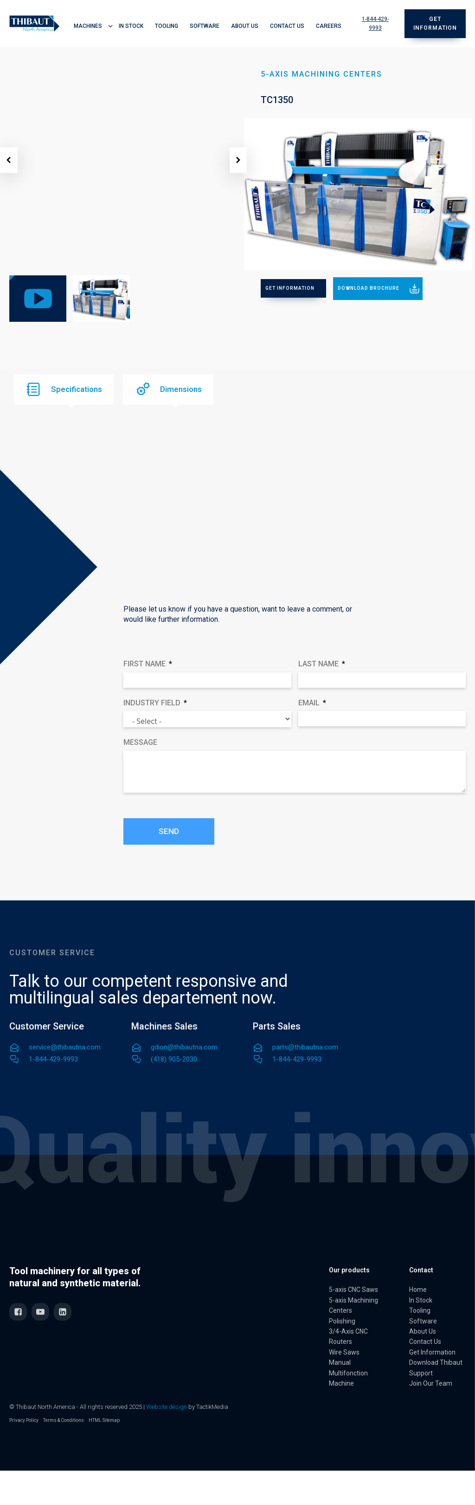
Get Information (432, 1352)
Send (169, 831)
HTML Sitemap (104, 1420)
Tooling (166, 26)
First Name (144, 663)
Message (140, 742)
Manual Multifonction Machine (348, 1373)
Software (204, 26)
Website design (166, 1406)
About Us (244, 26)
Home (418, 1289)
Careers (328, 26)
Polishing (342, 1321)
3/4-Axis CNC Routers (348, 1336)
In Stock (131, 26)
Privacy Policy (24, 1420)
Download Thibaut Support (435, 1367)
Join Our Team (430, 1383)
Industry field (151, 702)
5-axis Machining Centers (353, 1305)
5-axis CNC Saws (353, 1289)
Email (309, 702)
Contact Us (287, 26)
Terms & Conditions (63, 1420)
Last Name (318, 663)
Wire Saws (344, 1352)
